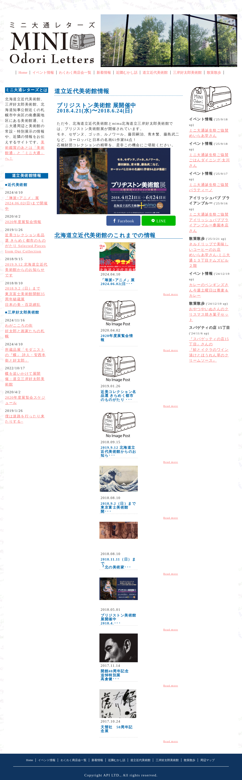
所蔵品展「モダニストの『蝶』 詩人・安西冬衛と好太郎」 (25, 355)
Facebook (126, 221)
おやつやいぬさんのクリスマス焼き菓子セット (209, 314)
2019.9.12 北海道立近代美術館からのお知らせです (26, 270)
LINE (161, 221)
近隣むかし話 (127, 72)
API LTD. (112, 775)
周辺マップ (207, 760)
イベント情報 (43, 72)
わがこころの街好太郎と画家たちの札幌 (25, 331)
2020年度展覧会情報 (23, 222)
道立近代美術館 (155, 72)
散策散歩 (214, 72)
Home (22, 72)
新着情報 (104, 72)
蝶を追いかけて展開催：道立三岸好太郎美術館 (25, 379)
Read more (170, 294)
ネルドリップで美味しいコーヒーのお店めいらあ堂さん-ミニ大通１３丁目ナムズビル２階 (209, 255)
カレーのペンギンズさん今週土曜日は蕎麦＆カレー (209, 290)
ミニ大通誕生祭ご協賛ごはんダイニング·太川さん (209, 160)
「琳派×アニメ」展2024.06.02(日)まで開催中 (26, 203)
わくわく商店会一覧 (75, 72)
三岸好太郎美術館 (187, 72)
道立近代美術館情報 (81, 91)
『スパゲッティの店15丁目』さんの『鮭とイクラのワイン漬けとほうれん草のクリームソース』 (209, 349)
